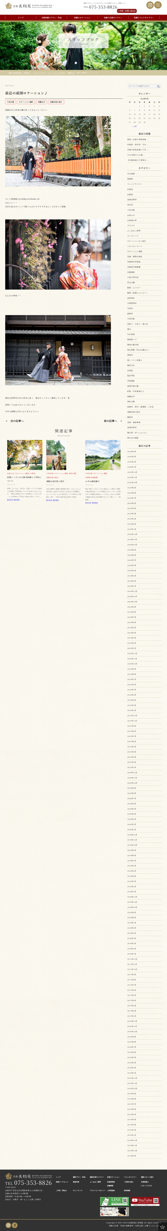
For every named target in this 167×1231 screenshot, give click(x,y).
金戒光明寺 (132, 200)
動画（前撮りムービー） (137, 293)
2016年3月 (131, 1068)
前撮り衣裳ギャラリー (113, 17)
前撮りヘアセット (62, 1182)
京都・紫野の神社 (134, 257)
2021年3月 (131, 757)
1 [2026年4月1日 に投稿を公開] (139, 106)
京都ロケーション (113, 1177)
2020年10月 (132, 783)
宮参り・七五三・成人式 (137, 324)
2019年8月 (131, 855)
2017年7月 (131, 985)
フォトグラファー (134, 184)
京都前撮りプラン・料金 (51, 17)
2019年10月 (132, 845)
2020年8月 (131, 793)
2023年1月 (131, 648)
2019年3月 (131, 881)
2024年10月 (132, 545)
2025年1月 (131, 529)
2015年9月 (131, 1094)
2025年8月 (131, 493)
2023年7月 (131, 617)
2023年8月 (131, 612)
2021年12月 (132, 716)
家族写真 (76, 1182)
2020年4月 (131, 814)
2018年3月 (131, 943)
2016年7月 (131, 1047)
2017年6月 (131, 990)
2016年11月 (132, 1026)
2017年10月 (132, 969)
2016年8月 (131, 1042)
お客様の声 (132, 220)
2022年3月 (131, 700)
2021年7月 (131, 736)
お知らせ (131, 215)
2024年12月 (132, 534)
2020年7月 (131, 798)
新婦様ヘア (132, 339)
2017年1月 (131, 1016)
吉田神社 (131, 298)
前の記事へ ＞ (113, 421)
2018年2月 (131, 949)
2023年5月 (131, 628)
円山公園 (131, 282)
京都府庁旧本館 (134, 262)
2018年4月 (131, 938)
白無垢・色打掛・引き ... (138, 144)
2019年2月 (131, 887)
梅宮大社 (131, 365)
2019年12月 (132, 835)
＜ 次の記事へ (14, 421)
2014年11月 (132, 1145)
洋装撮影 (131, 381)
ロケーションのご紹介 (136, 241)
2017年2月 (131, 1011)
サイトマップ (77, 1190)
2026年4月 (131, 451)
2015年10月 (132, 1089)
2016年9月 (131, 1037)
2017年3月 (131, 1006)
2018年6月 (131, 928)
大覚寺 (130, 308)
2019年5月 (131, 871)
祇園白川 (131, 396)
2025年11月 (132, 477)
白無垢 (130, 189)
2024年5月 (131, 565)
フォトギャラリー (130, 1177)
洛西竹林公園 (133, 386)
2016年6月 (131, 1052)
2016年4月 (131, 1063)
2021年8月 (131, 731)
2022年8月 (131, 674)
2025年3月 (131, 519)
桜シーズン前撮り (134, 360)
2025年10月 (132, 482)
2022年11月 (132, 659)
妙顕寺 (130, 314)
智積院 (130, 179)
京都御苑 (131, 272)
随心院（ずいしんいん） (137, 433)
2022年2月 (131, 705)
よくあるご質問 (134, 231)
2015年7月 (131, 1104)
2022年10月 (132, 664)
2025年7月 (131, 498)
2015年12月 (132, 1078)
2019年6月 (131, 866)
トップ (20, 17)
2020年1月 (131, 830)
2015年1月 (131, 1135)
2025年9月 (131, 488)
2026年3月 (131, 457)
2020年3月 (131, 819)
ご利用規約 (111, 1190)
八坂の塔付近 (133, 277)
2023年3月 (131, 638)
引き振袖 (131, 174)
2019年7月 (131, 861)
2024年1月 (131, 586)
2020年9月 (131, 788)
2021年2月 (131, 762)
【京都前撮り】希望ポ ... (138, 160)
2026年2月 (131, 462)
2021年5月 (131, 747)
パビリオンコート (134, 246)
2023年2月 (131, 643)
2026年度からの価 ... (136, 155)
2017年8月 (131, 980)
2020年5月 (131, 809)
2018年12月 (132, 897)
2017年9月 (131, 975)
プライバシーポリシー (98, 1190)
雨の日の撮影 (133, 438)
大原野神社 (132, 303)
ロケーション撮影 (134, 251)
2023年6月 (131, 622)
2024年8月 (131, 555)
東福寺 (130, 355)
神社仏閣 (131, 402)
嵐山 (129, 329)
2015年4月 (131, 1120)
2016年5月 (131, 1057)
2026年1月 (131, 467)
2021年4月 (131, 752)
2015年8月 (131, 1099)
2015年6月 (131, 1109)
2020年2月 (131, 824)
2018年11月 (132, 902)
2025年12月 (132, 472)
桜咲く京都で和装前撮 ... (138, 139)
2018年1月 (131, 954)
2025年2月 (131, 524)
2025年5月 (131, 508)
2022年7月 (131, 679)
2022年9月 (131, 669)
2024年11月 (132, 539)
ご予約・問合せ (61, 1190)
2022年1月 (131, 710)
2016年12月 (132, 1021)
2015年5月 (131, 1114)
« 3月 (135, 126)
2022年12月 (132, 653)
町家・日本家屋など (135, 391)
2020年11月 (132, 778)
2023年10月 (132, 602)
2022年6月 (131, 685)
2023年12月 (132, 591)
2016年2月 (131, 1073)
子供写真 (131, 319)
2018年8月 (131, 918)
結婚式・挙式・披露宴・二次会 (140, 407)
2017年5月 (131, 995)
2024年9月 (131, 550)
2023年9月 (131, 607)
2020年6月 (131, 804)
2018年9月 (131, 912)
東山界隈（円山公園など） (138, 350)
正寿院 (130, 371)
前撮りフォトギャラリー (144, 17)
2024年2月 (131, 581)
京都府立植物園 (134, 267)
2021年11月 (132, 721)
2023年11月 (132, 596)
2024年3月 (131, 576)
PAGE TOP (162, 1227)
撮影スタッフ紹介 (147, 1177)
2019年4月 (131, 876)
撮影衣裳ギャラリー (97, 1177)
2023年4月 (131, 633)
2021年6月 (131, 741)
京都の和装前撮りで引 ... (138, 150)
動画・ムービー (134, 288)
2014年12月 (132, 1140)
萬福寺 (130, 417)
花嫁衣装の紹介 (134, 412)
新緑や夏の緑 (133, 345)
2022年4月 (131, 695)
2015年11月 (132, 1083)
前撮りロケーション (82, 17)
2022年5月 (131, 690)
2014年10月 (132, 1151)
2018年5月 (131, 933)
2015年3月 (131, 1125)
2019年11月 (132, 840)
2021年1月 (131, 767)
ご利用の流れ (128, 1182)
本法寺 (130, 205)
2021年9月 (131, 726)
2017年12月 (132, 959)
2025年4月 (131, 514)
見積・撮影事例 (134, 422)
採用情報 (127, 1190)
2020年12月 (132, 773)
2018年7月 (131, 923)
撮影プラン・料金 (79, 1177)
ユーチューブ (133, 236)
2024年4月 (131, 571)
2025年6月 (131, 503)
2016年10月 (132, 1032)
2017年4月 (131, 1000)
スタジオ (131, 225)
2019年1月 (131, 892)
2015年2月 (131, 1130)
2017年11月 (132, 964)
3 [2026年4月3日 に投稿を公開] (149, 106)
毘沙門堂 (131, 376)
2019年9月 (131, 850)
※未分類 (131, 210)
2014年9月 (131, 1156)
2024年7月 (131, 560)
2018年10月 (132, 907)
